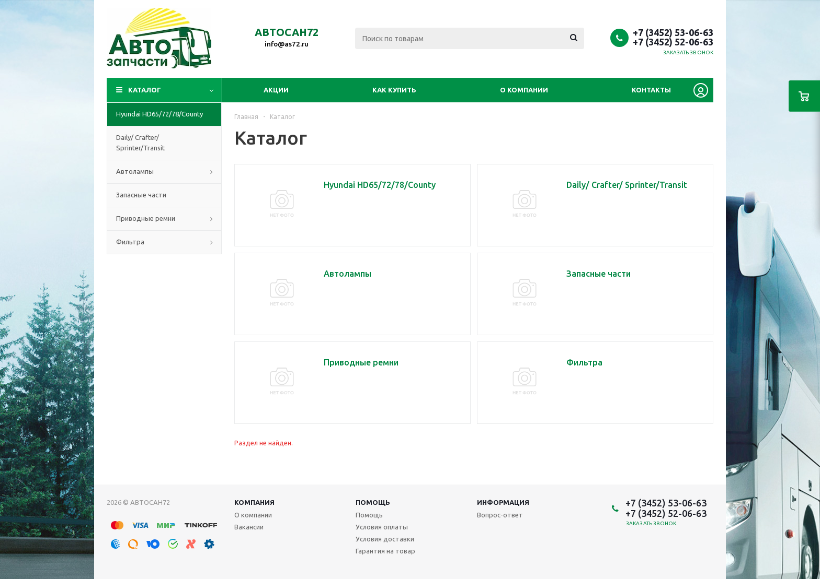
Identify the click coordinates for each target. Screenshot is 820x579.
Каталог (144, 89)
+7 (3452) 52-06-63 (673, 41)
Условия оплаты (382, 526)
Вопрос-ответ (500, 514)
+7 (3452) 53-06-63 (673, 32)
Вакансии (249, 526)
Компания (254, 502)
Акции (276, 89)
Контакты (651, 89)
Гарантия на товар (385, 550)
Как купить (394, 89)
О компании (524, 89)
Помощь (373, 502)
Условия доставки (385, 538)
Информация (503, 502)
